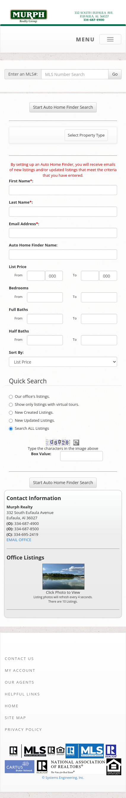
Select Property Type (86, 136)
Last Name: (21, 202)
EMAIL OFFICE (19, 539)
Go (115, 74)
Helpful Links (22, 694)
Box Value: (41, 453)
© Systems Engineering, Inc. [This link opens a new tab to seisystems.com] (63, 777)
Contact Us (19, 658)
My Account (20, 670)
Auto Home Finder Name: (33, 245)
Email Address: (24, 223)
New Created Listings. (31, 412)
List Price (17, 266)
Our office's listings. (29, 396)
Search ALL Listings (29, 428)
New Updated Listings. (32, 420)
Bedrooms (18, 288)
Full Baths (18, 309)
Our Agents (19, 682)
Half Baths (19, 331)
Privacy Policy (23, 729)
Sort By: (16, 352)
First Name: (21, 181)
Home (12, 705)
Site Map (15, 717)
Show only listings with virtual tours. (44, 404)
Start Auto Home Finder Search (63, 107)
